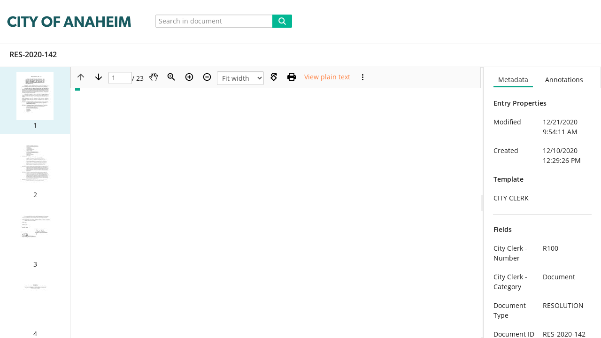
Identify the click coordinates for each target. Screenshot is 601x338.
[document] (542, 202)
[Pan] (154, 77)
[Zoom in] (189, 77)
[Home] (71, 22)
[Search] (282, 21)
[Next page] (99, 77)
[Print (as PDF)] (292, 77)
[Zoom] (171, 77)
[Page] (120, 78)
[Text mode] (327, 77)
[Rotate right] (274, 77)
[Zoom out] (207, 77)
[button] (35, 100)
